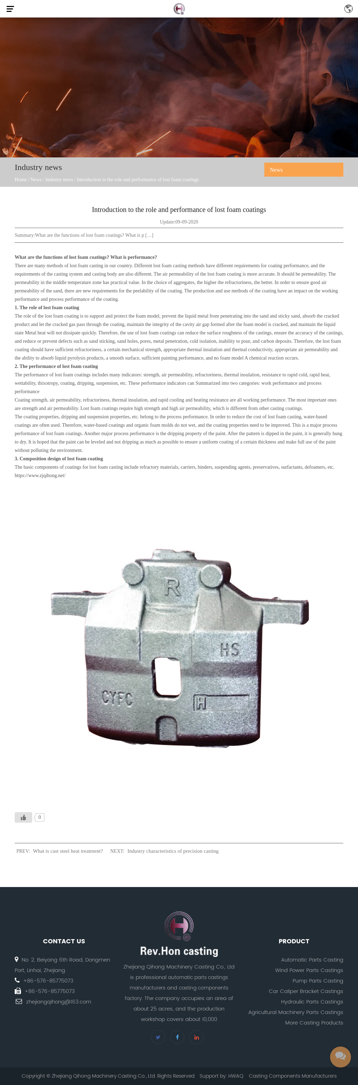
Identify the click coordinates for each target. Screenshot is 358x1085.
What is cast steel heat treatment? (68, 851)
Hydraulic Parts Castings (312, 1002)
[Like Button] (23, 817)
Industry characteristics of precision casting (173, 851)
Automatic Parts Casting (312, 960)
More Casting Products (314, 1023)
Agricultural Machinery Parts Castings (295, 1012)
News (36, 179)
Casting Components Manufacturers (293, 1076)
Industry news (59, 179)
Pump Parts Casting (318, 981)
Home (21, 179)
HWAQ (235, 1076)
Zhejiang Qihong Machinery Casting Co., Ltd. (104, 1076)
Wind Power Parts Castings (309, 970)
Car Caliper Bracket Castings (306, 991)
